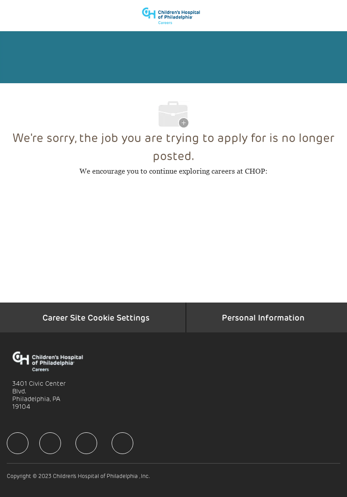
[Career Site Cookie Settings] (96, 317)
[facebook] (17, 443)
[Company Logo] (175, 15)
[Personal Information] (263, 317)
